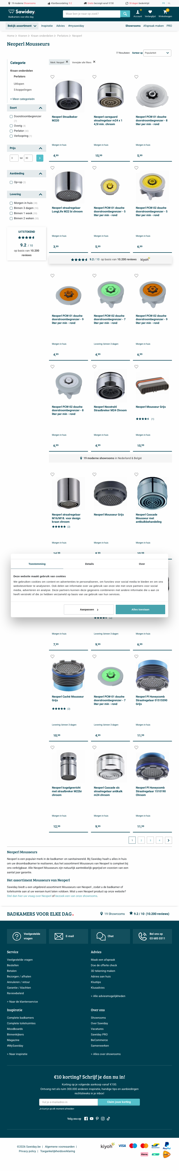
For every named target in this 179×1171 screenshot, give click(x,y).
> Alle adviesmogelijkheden (108, 996)
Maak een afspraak (103, 960)
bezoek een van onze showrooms (76, 896)
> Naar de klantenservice (22, 1002)
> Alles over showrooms (106, 1054)
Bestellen (13, 965)
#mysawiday (76, 26)
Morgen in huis (25, 203)
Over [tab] (142, 563)
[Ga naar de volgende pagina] (168, 840)
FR (163, 3)
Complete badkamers (20, 1018)
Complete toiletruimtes (21, 1023)
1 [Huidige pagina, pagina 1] (132, 840)
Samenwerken (100, 1046)
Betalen (12, 971)
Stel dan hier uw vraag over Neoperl (29, 896)
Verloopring (23, 136)
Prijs (13, 148)
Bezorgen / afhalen (19, 976)
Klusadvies (98, 988)
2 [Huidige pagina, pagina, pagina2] (141, 840)
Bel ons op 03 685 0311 (151, 936)
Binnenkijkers (15, 1034)
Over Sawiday (99, 1023)
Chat (104, 936)
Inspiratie (47, 26)
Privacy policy (27, 1151)
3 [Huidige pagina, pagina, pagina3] (150, 840)
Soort (13, 108)
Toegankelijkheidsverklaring (57, 1151)
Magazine (13, 1040)
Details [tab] (89, 563)
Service (12, 951)
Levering (15, 194)
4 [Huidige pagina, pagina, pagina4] (159, 840)
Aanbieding (17, 173)
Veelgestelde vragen (26, 936)
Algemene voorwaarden (60, 1147)
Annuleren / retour (18, 982)
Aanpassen (89, 609)
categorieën (22, 99)
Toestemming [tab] (37, 563)
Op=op (20, 182)
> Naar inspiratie (17, 1054)
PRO (169, 26)
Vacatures (97, 1029)
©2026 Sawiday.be (29, 1147)
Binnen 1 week (25, 213)
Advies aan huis (101, 976)
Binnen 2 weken (26, 218)
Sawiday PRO (99, 1034)
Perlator (21, 131)
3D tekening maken (103, 971)
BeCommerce (99, 1040)
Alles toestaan (140, 609)
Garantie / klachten (19, 988)
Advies (60, 26)
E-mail (64, 936)
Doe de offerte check (104, 965)
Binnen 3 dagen (26, 208)
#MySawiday (15, 1046)
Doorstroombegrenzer (27, 118)
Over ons (98, 1009)
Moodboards (15, 1029)
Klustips (96, 982)
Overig (20, 126)
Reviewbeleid (15, 993)
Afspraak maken (153, 26)
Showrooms (133, 26)
